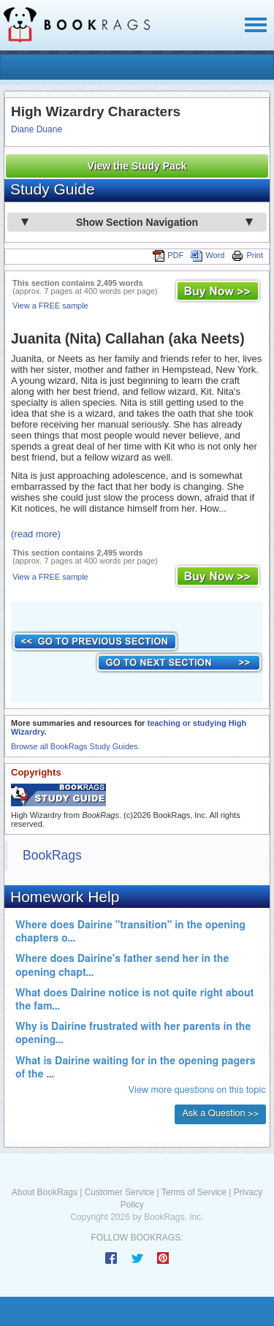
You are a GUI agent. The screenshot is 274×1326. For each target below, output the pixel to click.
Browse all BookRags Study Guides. (75, 746)
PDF (168, 255)
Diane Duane (36, 129)
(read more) (36, 533)
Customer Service (119, 1192)
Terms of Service (194, 1192)
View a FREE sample (50, 305)
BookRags (52, 855)
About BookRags (44, 1192)
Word (207, 255)
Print (247, 255)
